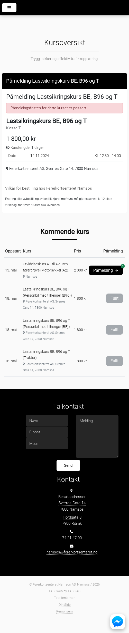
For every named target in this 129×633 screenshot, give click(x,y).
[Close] (119, 80)
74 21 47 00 (72, 537)
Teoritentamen (64, 598)
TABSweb (56, 591)
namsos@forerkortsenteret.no (72, 552)
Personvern (64, 611)
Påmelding (108, 269)
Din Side (65, 605)
